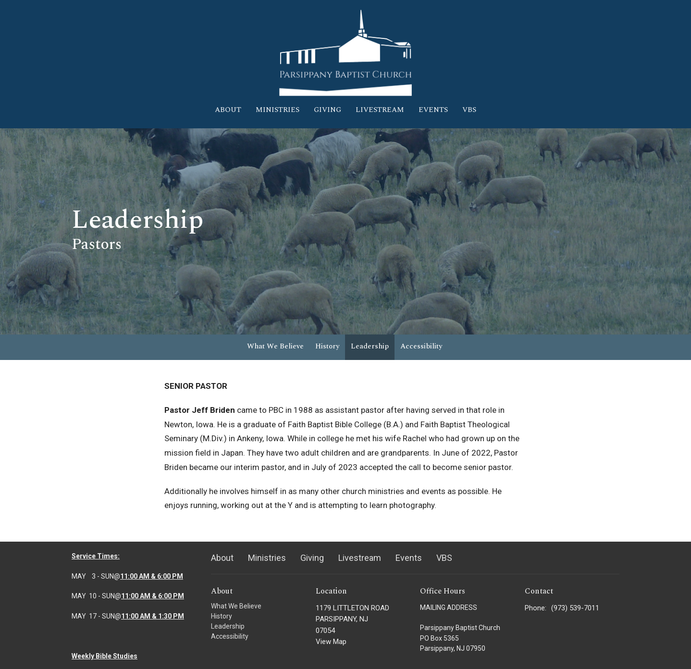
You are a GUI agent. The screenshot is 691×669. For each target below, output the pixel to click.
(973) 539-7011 (575, 608)
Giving (327, 109)
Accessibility (421, 346)
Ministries (277, 109)
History (327, 346)
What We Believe (275, 346)
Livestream (380, 109)
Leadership (370, 346)
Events (433, 109)
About (228, 109)
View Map (331, 641)
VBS (469, 109)
